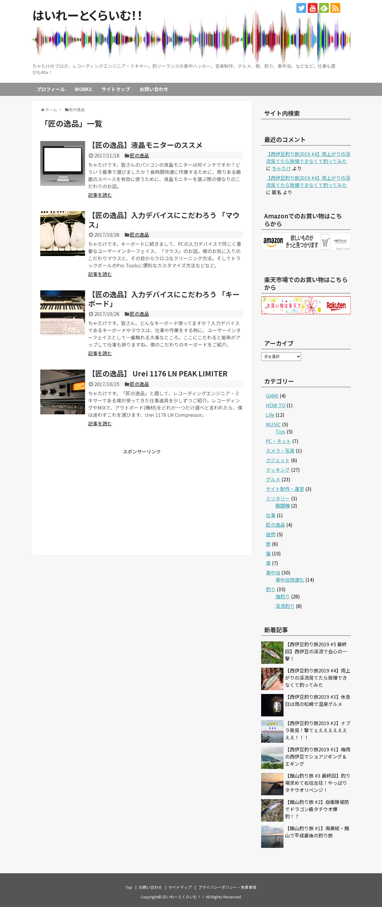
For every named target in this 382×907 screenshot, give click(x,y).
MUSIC (273, 424)
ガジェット (278, 460)
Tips (280, 431)
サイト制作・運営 (285, 488)
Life (270, 414)
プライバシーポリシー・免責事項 (227, 887)
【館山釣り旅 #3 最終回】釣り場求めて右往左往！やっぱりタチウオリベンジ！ (317, 782)
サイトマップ (115, 89)
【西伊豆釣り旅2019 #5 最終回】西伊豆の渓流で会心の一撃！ (316, 651)
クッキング (278, 469)
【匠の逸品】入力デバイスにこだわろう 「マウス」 (164, 219)
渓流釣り (285, 605)
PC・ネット (278, 441)
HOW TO (275, 405)
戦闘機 (282, 505)
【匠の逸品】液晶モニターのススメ (145, 145)
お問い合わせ (154, 89)
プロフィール (50, 89)
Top (129, 887)
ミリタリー (278, 498)
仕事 (270, 515)
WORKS (83, 89)
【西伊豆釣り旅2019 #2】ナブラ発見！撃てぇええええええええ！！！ (317, 730)
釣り (270, 589)
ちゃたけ (281, 168)
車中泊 (273, 572)
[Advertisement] (90, 497)
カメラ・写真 (280, 450)
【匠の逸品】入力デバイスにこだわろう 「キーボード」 (164, 299)
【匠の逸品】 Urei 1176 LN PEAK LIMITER (157, 373)
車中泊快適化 (289, 579)
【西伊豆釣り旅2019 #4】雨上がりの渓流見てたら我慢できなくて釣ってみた (308, 157)
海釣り (282, 596)
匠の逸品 (139, 155)
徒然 (270, 534)
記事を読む (100, 194)
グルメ (273, 479)
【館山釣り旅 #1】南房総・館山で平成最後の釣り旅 (317, 832)
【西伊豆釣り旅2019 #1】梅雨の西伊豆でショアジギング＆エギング (317, 756)
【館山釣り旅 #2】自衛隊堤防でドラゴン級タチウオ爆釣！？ (317, 809)
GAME (272, 395)
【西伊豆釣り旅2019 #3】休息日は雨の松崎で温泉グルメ (317, 700)
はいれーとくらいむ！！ (87, 15)
